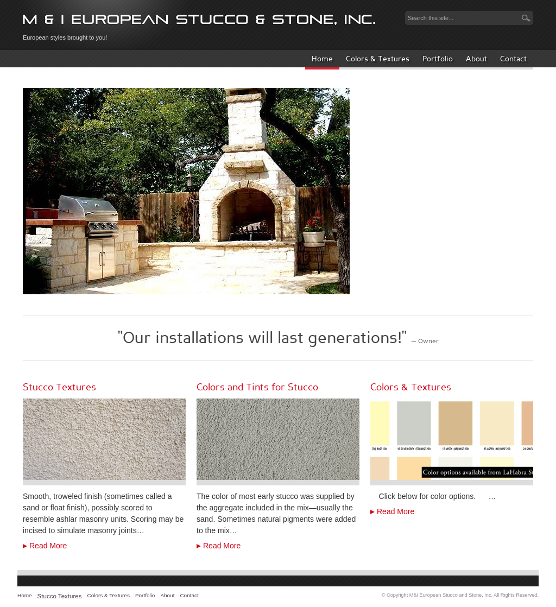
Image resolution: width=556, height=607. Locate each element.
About (476, 59)
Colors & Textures (377, 59)
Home (322, 59)
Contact (513, 59)
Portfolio (437, 59)
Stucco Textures (59, 596)
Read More (48, 545)
